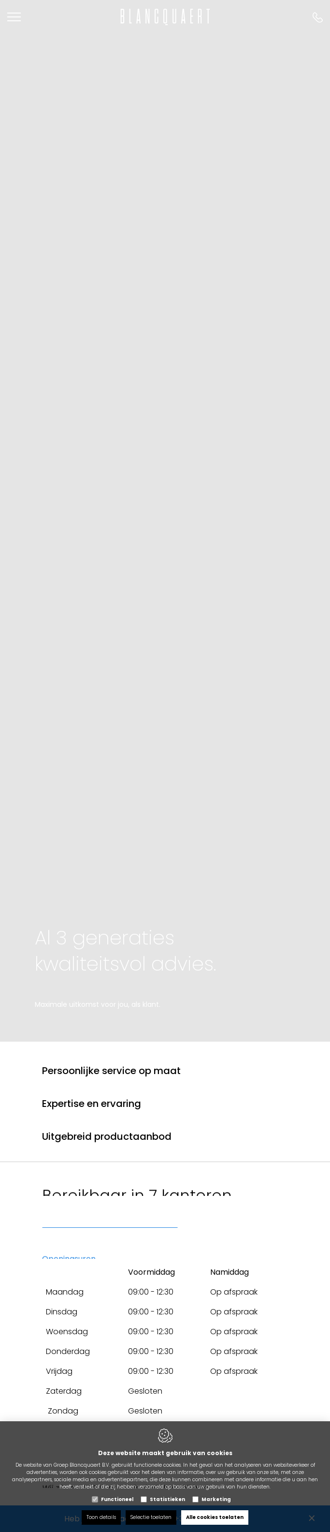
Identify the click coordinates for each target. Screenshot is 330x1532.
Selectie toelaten (151, 1517)
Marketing (216, 1499)
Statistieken (167, 1499)
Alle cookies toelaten (215, 1517)
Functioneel (117, 1499)
